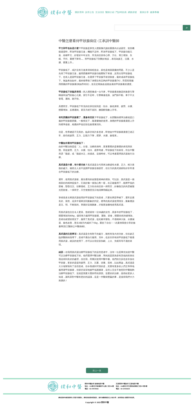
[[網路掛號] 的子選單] (138, 12)
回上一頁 (97, 371)
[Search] (186, 27)
